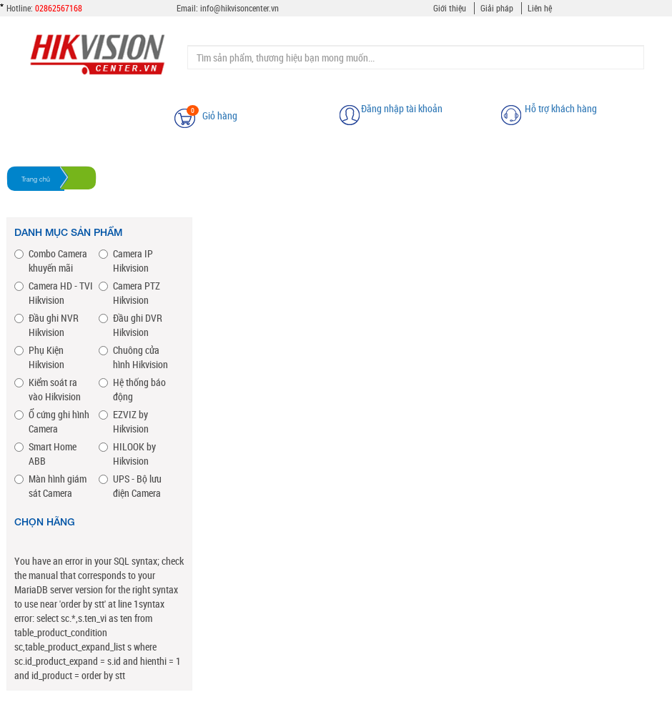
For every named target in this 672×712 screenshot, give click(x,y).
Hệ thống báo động (132, 389)
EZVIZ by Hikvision (124, 421)
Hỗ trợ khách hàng (561, 108)
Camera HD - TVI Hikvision (53, 293)
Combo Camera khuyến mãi (50, 261)
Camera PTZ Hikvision (129, 293)
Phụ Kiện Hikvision (39, 357)
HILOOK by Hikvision (127, 454)
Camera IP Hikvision (126, 261)
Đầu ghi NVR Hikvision (46, 325)
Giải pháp (496, 8)
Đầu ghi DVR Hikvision (130, 325)
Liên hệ (540, 8)
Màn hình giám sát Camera (50, 486)
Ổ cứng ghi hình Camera (51, 421)
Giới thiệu (449, 8)
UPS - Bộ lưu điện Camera (130, 486)
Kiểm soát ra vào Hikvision (47, 389)
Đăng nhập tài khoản (402, 108)
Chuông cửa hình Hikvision (133, 357)
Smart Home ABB (45, 454)
